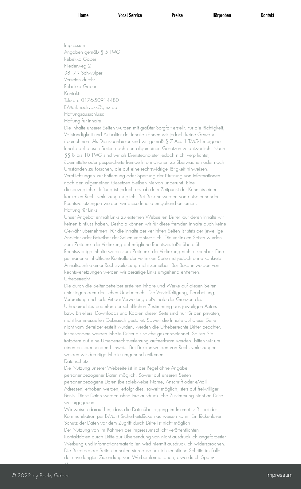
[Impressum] (279, 475)
